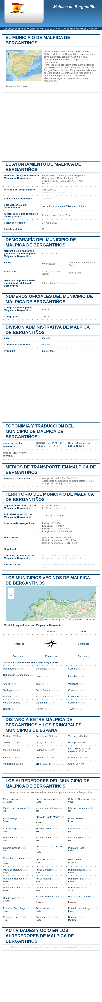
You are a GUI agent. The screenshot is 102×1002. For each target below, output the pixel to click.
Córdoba (73, 757)
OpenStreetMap (75, 619)
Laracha (72, 676)
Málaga (72, 742)
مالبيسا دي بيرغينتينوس (12, 444)
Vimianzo (73, 684)
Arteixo (51, 631)
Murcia (6, 750)
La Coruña (47, 351)
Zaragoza (41, 742)
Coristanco (83, 643)
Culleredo (73, 696)
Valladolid (8, 764)
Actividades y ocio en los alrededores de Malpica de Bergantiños (40, 936)
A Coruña (41, 696)
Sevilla (6, 742)
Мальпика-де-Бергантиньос (80, 444)
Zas (38, 684)
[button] (11, 590)
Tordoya (7, 690)
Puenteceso (9, 668)
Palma (39, 750)
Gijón (71, 764)
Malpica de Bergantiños (75, 6)
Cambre (72, 702)
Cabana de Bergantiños (16, 675)
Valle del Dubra (11, 702)
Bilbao (6, 757)
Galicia (46, 344)
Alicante (40, 757)
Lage (38, 676)
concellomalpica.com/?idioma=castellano (64, 206)
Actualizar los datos (16, 86)
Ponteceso (18, 643)
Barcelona (41, 736)
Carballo (72, 668)
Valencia (72, 736)
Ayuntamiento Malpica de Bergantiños (80, 29)
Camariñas (41, 702)
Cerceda (72, 690)
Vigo (38, 764)
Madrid (7, 736)
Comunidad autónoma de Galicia (19, 29)
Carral (6, 709)
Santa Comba (43, 690)
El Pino (7, 696)
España (46, 338)
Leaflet (49, 619)
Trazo (71, 709)
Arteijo (6, 684)
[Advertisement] (51, 126)
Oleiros (39, 709)
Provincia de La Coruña (48, 29)
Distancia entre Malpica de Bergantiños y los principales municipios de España (43, 725)
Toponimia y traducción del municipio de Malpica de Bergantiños (40, 431)
